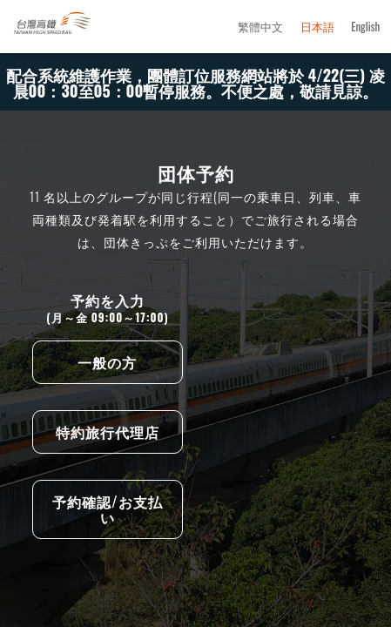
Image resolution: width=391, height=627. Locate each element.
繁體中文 (260, 27)
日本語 (317, 27)
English (365, 27)
